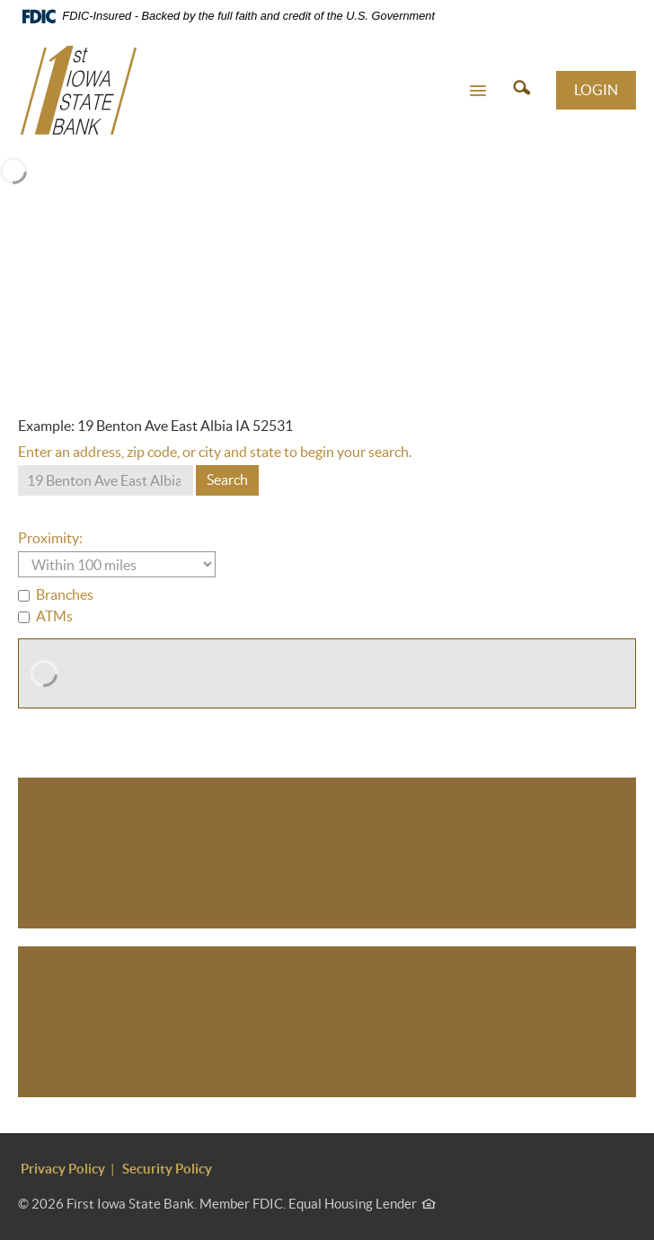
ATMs (45, 616)
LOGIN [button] (596, 90)
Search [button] (227, 479)
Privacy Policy (63, 1168)
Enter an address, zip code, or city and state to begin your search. (214, 452)
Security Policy (167, 1168)
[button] (478, 90)
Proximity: (50, 538)
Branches (55, 594)
